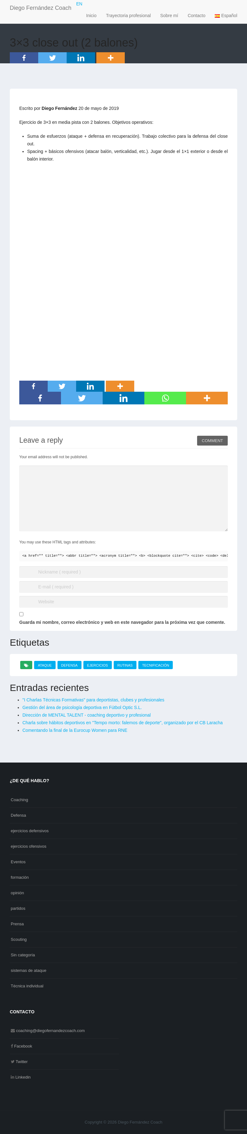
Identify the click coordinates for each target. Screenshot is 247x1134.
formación (20, 877)
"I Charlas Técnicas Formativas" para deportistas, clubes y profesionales (93, 699)
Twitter (21, 1061)
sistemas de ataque (28, 970)
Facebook (23, 1046)
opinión (17, 892)
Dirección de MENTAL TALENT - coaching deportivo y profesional (86, 715)
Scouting (19, 939)
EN (79, 3)
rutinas (125, 665)
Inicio (91, 15)
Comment (212, 440)
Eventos (18, 861)
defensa (69, 665)
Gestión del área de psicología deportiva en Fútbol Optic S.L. (82, 707)
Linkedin (23, 1077)
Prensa (17, 924)
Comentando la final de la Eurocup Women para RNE (74, 730)
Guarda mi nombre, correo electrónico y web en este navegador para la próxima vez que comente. (122, 622)
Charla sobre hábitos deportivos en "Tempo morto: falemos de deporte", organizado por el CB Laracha (122, 722)
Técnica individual (27, 986)
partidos (18, 908)
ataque (45, 665)
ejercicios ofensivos (28, 846)
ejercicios (97, 665)
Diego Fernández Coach (40, 8)
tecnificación (155, 665)
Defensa (18, 815)
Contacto (196, 15)
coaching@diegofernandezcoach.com (50, 1030)
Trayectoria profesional (128, 15)
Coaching (19, 799)
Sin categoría (23, 955)
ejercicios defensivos (30, 830)
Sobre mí (169, 15)
